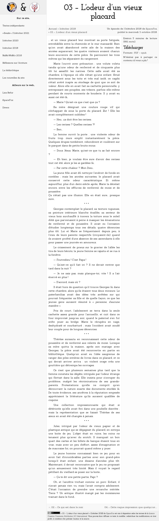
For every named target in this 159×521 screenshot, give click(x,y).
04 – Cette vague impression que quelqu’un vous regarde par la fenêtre (130, 507)
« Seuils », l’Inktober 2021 (15, 33)
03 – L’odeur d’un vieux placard (68, 32)
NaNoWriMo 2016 (12, 55)
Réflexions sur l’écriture (14, 62)
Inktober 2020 (10, 40)
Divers (5, 107)
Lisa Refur (7, 92)
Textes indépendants (13, 25)
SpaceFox (7, 100)
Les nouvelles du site (13, 77)
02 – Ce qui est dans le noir (67, 507)
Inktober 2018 (10, 48)
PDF (136, 52)
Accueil (52, 28)
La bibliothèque (10, 70)
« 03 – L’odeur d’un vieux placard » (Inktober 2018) (82, 513)
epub (143, 52)
